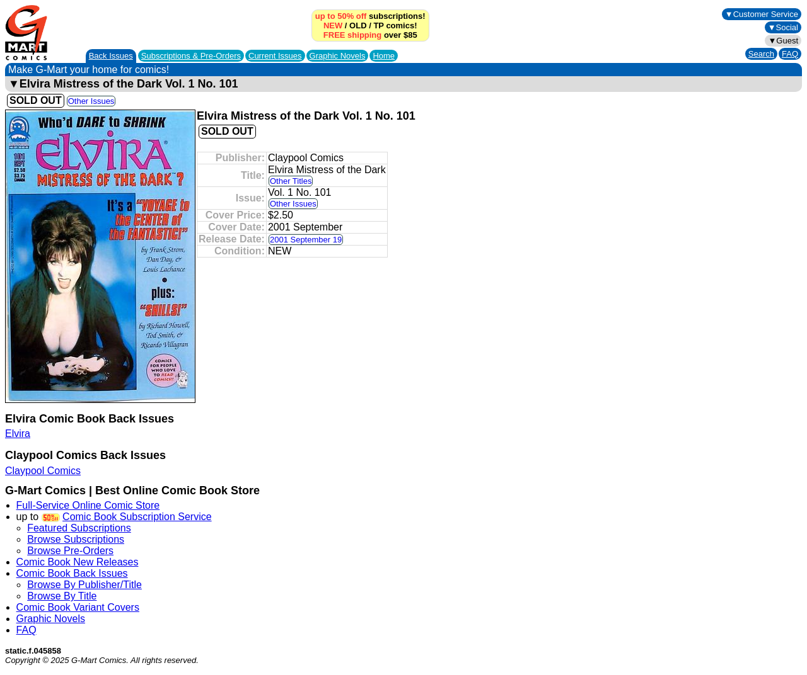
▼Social (783, 27)
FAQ (790, 54)
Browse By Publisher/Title (84, 584)
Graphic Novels (338, 55)
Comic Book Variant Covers (77, 607)
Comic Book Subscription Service (137, 516)
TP (378, 25)
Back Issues (111, 55)
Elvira (17, 433)
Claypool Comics (43, 470)
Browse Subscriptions (75, 539)
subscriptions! (370, 16)
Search (761, 54)
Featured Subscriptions (79, 528)
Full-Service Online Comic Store (88, 505)
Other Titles (290, 181)
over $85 (370, 35)
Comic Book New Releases (77, 562)
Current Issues (275, 55)
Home (384, 55)
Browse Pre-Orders (70, 550)
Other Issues (91, 101)
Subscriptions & (191, 55)
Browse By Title (61, 596)
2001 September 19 (306, 239)
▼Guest (783, 40)
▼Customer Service (761, 14)
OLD (357, 25)
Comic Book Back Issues (72, 573)
